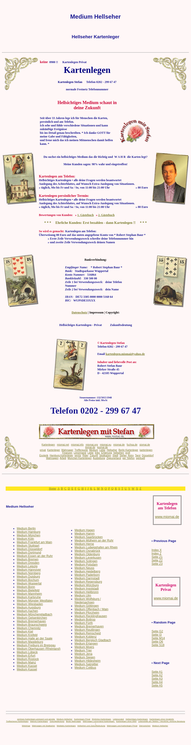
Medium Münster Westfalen (35, 600)
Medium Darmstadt (87, 578)
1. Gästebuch (85, 215)
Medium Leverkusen (88, 557)
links (97, 452)
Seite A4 (157, 682)
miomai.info (77, 444)
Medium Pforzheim (87, 612)
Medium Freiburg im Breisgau (36, 645)
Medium (93, 450)
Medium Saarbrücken (89, 537)
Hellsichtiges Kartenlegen (137, 719)
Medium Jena (83, 654)
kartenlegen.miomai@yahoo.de (125, 354)
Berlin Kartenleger (128, 450)
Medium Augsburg (29, 607)
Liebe (102, 450)
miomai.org (92, 444)
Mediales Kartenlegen (66, 726)
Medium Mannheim (29, 594)
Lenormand (80, 452)
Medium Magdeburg (30, 642)
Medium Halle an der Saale (34, 638)
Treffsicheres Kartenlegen (17, 721)
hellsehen (118, 452)
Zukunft (94, 455)
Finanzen (67, 452)
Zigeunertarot (113, 458)
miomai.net (63, 444)
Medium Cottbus (85, 667)
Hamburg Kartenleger (61, 455)
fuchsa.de (132, 444)
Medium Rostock (28, 659)
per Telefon (128, 458)
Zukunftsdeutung (57, 721)
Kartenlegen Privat (82, 719)
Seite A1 (157, 672)
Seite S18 (158, 645)
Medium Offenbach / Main (91, 609)
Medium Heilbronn (86, 592)
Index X (157, 550)
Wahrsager (67, 450)
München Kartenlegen (79, 458)
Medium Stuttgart (28, 545)
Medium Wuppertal (29, 583)
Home (52, 488)
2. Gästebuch (106, 215)
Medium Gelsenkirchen (32, 618)
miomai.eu (105, 444)
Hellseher (112, 450)
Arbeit (63, 458)
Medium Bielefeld (28, 590)
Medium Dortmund (29, 552)
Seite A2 (157, 675)
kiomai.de (102, 447)
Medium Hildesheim (87, 661)
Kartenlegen (48, 444)
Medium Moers (84, 647)
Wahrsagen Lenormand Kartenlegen (99, 721)
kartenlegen (146, 450)
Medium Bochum (28, 580)
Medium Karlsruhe (29, 597)
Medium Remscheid (88, 633)
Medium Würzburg (87, 585)
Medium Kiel (25, 631)
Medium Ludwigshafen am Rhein (96, 547)
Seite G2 (157, 631)
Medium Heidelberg (87, 571)
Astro (131, 455)
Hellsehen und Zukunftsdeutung (91, 726)
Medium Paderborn (87, 575)
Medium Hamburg (28, 532)
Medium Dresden (28, 563)
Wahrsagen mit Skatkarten (43, 726)
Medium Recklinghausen (91, 616)
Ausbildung (99, 458)
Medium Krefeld (27, 635)
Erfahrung (106, 452)
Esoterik (43, 455)
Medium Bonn (26, 587)
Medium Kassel (27, 666)
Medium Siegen (85, 657)
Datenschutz (79, 312)
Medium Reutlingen (87, 630)
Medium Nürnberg (28, 573)
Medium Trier (83, 650)
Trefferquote (81, 450)
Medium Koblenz (85, 636)
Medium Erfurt (26, 655)
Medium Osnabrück (87, 551)
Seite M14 (158, 638)
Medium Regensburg (88, 581)
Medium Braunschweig (32, 624)
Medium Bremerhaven (31, 621)
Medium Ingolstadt (87, 588)
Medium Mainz (26, 662)
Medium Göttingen (87, 606)
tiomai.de (90, 447)
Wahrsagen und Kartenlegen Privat (122, 726)
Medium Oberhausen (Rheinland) (38, 648)
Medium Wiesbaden (30, 604)
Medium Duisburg (28, 576)
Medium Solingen (86, 561)
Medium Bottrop (85, 619)
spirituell (140, 458)
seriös (78, 455)
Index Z (156, 553)
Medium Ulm (83, 595)
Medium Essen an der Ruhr (35, 556)
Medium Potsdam (86, 564)
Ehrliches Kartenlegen (101, 719)
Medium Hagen (85, 530)
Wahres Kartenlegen (39, 721)
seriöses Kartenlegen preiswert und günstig (36, 719)
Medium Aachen (27, 611)
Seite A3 (157, 678)
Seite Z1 (157, 557)
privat (43, 450)
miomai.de (119, 444)
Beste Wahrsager (73, 721)
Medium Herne (84, 544)
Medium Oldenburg (87, 554)
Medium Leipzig (27, 566)
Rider (85, 455)
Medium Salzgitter (86, 664)
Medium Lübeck (27, 652)
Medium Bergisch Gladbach (93, 640)
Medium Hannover (29, 569)
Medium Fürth (84, 623)
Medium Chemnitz (29, 628)
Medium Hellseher (64, 719)
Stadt (115, 455)
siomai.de (145, 444)
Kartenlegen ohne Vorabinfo (161, 719)
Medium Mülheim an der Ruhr (94, 540)
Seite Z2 (157, 560)
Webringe (26, 726)
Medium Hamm (85, 533)
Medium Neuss (84, 568)
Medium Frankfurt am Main (34, 542)
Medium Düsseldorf (29, 549)
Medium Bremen (27, 559)
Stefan (123, 455)
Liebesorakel (118, 719)
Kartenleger (53, 450)
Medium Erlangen (86, 643)
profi (127, 452)
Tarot (137, 455)
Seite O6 (157, 641)
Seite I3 (157, 635)
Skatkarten (105, 455)
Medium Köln (25, 539)
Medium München (28, 535)
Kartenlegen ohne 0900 (126, 721)
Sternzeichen (145, 726)
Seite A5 (157, 685)
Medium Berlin (26, 528)
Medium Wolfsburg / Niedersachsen (88, 600)
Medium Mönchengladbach (34, 614)
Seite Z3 (157, 564)
